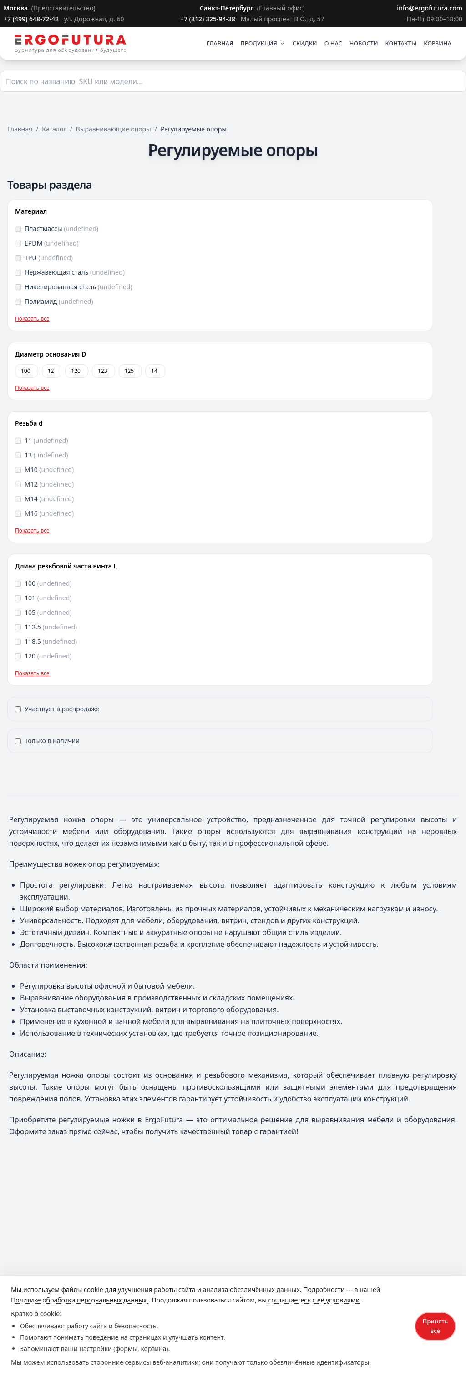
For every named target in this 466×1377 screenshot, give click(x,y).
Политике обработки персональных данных (79, 1300)
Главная (19, 129)
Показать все (32, 318)
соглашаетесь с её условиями (314, 1300)
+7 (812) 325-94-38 (208, 19)
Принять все (435, 1326)
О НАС (333, 43)
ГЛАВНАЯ (220, 43)
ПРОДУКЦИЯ (262, 43)
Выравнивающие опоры (113, 129)
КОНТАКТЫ (401, 43)
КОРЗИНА (437, 43)
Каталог (54, 129)
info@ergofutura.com (429, 8)
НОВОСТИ (364, 43)
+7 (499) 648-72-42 (32, 19)
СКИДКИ (305, 43)
